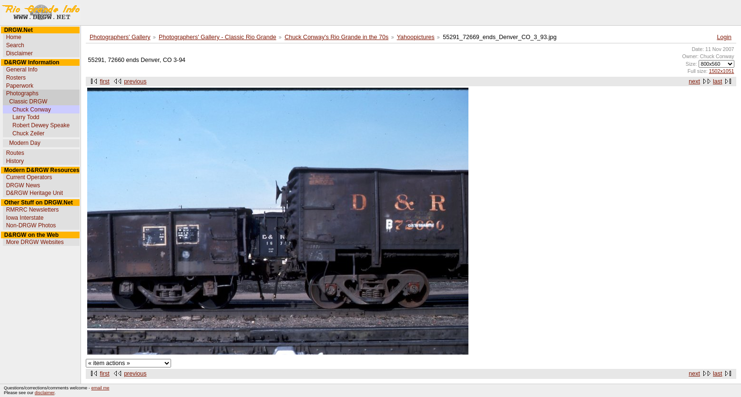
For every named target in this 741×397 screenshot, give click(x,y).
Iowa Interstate (25, 217)
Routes (15, 153)
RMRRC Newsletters (32, 209)
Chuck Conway (31, 109)
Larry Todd (25, 117)
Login (724, 37)
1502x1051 (721, 71)
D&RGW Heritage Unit (34, 193)
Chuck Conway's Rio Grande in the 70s (336, 37)
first (105, 81)
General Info (22, 69)
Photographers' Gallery (120, 37)
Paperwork (19, 85)
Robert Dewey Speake (41, 125)
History (15, 161)
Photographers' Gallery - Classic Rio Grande (217, 37)
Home (13, 37)
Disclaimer (19, 53)
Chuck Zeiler (28, 133)
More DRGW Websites (35, 242)
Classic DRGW (28, 101)
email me (100, 388)
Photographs (22, 93)
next (694, 81)
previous (135, 81)
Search (15, 45)
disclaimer (44, 392)
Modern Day (24, 143)
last (717, 81)
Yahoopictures (416, 37)
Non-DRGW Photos (31, 225)
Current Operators (29, 177)
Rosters (16, 77)
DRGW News (23, 185)
